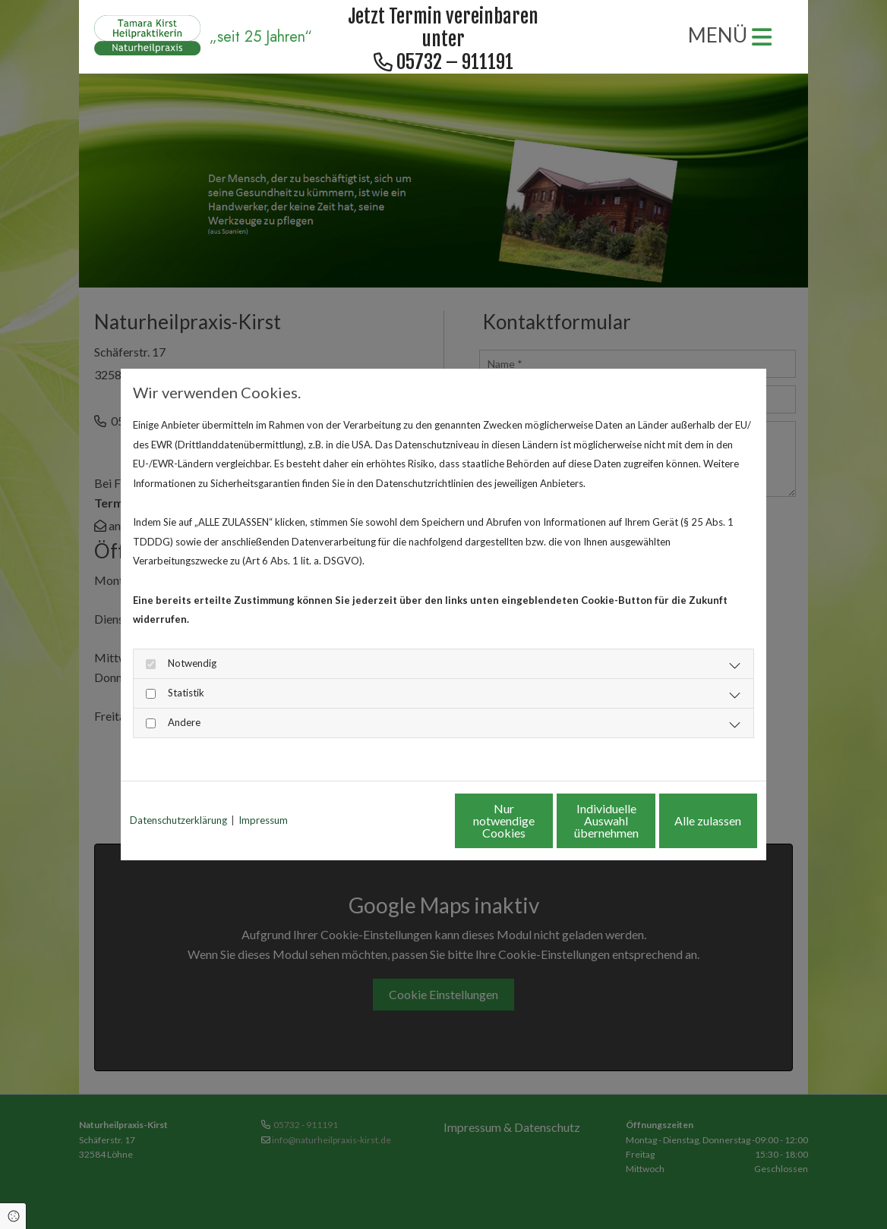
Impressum (263, 820)
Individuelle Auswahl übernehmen (543, 820)
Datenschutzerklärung (178, 820)
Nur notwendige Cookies (398, 820)
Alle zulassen (687, 820)
